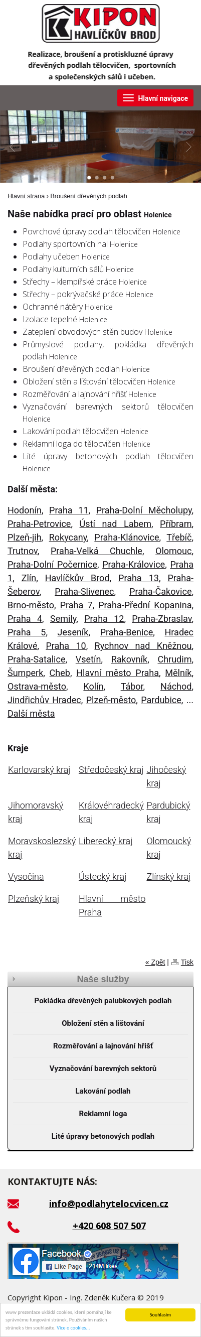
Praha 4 (25, 618)
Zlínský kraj (168, 876)
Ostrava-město (37, 686)
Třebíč (178, 537)
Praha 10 (66, 645)
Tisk (187, 962)
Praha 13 (138, 578)
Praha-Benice (126, 632)
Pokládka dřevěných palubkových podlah (103, 1000)
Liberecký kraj (105, 841)
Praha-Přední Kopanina (144, 605)
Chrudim (174, 659)
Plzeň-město (111, 700)
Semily (63, 618)
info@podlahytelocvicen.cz (108, 1203)
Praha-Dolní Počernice (52, 564)
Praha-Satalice (36, 659)
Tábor (132, 686)
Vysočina (26, 876)
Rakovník (129, 659)
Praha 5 (27, 632)
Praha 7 (76, 605)
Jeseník (73, 632)
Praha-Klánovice (126, 537)
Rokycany (68, 537)
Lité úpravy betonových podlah (103, 1136)
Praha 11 (68, 510)
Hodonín (25, 510)
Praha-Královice (133, 564)
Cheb (60, 672)
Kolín (93, 686)
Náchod (175, 686)
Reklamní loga (103, 1113)
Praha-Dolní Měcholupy (144, 510)
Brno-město (31, 605)
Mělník (178, 672)
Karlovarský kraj (39, 769)
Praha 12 (104, 618)
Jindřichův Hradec (44, 700)
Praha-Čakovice (160, 591)
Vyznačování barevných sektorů (103, 1068)
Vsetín (88, 659)
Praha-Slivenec (84, 591)
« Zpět (155, 962)
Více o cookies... (73, 1328)
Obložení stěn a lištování (103, 1023)
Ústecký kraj (102, 876)
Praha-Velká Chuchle (96, 551)
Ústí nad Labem (115, 523)
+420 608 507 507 (109, 1226)
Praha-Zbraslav (161, 618)
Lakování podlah (102, 1091)
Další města (31, 713)
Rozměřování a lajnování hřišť (103, 1045)
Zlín (29, 578)
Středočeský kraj (111, 769)
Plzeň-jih (25, 537)
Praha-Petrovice (39, 523)
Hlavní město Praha (117, 672)
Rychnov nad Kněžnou (143, 645)
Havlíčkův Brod (77, 578)
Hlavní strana (26, 196)
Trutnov (23, 551)
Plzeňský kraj (33, 898)
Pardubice (161, 700)
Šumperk (25, 672)
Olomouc (173, 551)
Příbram (175, 523)
